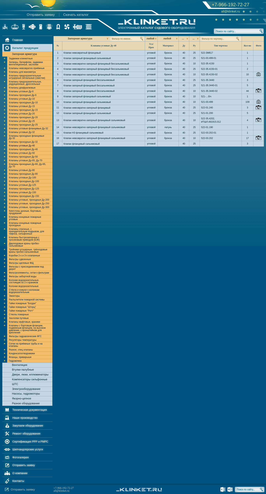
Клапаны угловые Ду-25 (22, 121)
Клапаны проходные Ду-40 (23, 149)
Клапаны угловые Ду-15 (22, 106)
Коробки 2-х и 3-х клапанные (24, 255)
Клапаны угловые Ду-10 (22, 98)
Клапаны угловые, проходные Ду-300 (29, 207)
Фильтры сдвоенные (20, 259)
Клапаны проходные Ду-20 (23, 117)
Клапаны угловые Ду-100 (22, 177)
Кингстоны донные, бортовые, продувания (25, 212)
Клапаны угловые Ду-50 (22, 153)
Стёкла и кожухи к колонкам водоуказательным (24, 291)
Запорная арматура (24, 54)
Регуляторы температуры (23, 340)
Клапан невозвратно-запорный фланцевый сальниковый (94, 120)
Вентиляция (19, 365)
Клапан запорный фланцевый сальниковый (87, 58)
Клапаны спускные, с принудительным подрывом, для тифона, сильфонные (26, 231)
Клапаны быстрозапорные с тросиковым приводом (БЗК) (24, 238)
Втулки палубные (23, 369)
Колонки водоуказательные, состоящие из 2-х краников (24, 281)
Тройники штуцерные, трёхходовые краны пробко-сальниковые (28, 250)
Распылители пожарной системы (27, 299)
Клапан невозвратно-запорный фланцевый (87, 107)
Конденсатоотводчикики (22, 353)
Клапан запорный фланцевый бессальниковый (89, 80)
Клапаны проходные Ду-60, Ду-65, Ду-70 (27, 165)
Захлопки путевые (19, 318)
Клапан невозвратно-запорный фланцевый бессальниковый (96, 63)
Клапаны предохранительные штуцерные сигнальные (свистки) (27, 76)
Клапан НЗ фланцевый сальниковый (83, 132)
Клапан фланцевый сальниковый (82, 144)
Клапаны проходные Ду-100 (24, 181)
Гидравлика (15, 360)
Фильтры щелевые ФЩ (21, 263)
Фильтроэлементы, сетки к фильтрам (29, 272)
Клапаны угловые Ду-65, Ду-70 (25, 160)
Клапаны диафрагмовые (22, 87)
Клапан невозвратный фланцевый (82, 52)
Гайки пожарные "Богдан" (22, 303)
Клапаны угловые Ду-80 (22, 170)
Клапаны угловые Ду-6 (21, 91)
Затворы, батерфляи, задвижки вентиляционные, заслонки (26, 63)
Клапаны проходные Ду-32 (23, 142)
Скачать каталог (76, 15)
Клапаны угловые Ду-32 (22, 132)
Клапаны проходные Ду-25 (23, 124)
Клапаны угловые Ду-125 (22, 185)
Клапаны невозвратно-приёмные (27, 68)
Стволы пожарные (19, 314)
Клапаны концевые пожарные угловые (25, 218)
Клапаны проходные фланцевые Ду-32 (26, 137)
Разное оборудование (26, 403)
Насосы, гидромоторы (26, 393)
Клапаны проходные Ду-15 (23, 110)
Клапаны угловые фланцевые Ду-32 (28, 128)
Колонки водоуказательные (24, 286)
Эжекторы (14, 296)
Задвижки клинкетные (21, 58)
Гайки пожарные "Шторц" (22, 307)
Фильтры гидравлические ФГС (25, 336)
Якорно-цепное (21, 398)
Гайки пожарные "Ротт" (21, 310)
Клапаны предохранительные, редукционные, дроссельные (25, 82)
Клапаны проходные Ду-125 (24, 188)
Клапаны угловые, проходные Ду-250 (29, 203)
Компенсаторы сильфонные (30, 379)
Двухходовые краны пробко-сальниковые (24, 244)
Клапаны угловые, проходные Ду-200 (29, 199)
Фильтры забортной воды (23, 276)
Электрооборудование (26, 388)
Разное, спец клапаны (21, 349)
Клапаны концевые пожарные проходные (25, 224)
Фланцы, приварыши (20, 357)
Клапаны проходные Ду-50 (23, 156)
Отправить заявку (41, 15)
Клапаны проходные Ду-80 (23, 174)
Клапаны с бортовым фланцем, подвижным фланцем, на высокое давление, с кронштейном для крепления (27, 329)
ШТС (15, 384)
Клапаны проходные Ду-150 (24, 196)
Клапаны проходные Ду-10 (23, 102)
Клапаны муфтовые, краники (24, 321)
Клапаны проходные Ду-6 (23, 95)
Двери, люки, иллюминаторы (30, 374)
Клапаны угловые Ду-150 (22, 192)
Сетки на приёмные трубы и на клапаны (26, 344)
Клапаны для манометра (22, 72)
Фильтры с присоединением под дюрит (26, 267)
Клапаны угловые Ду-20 (22, 113)
